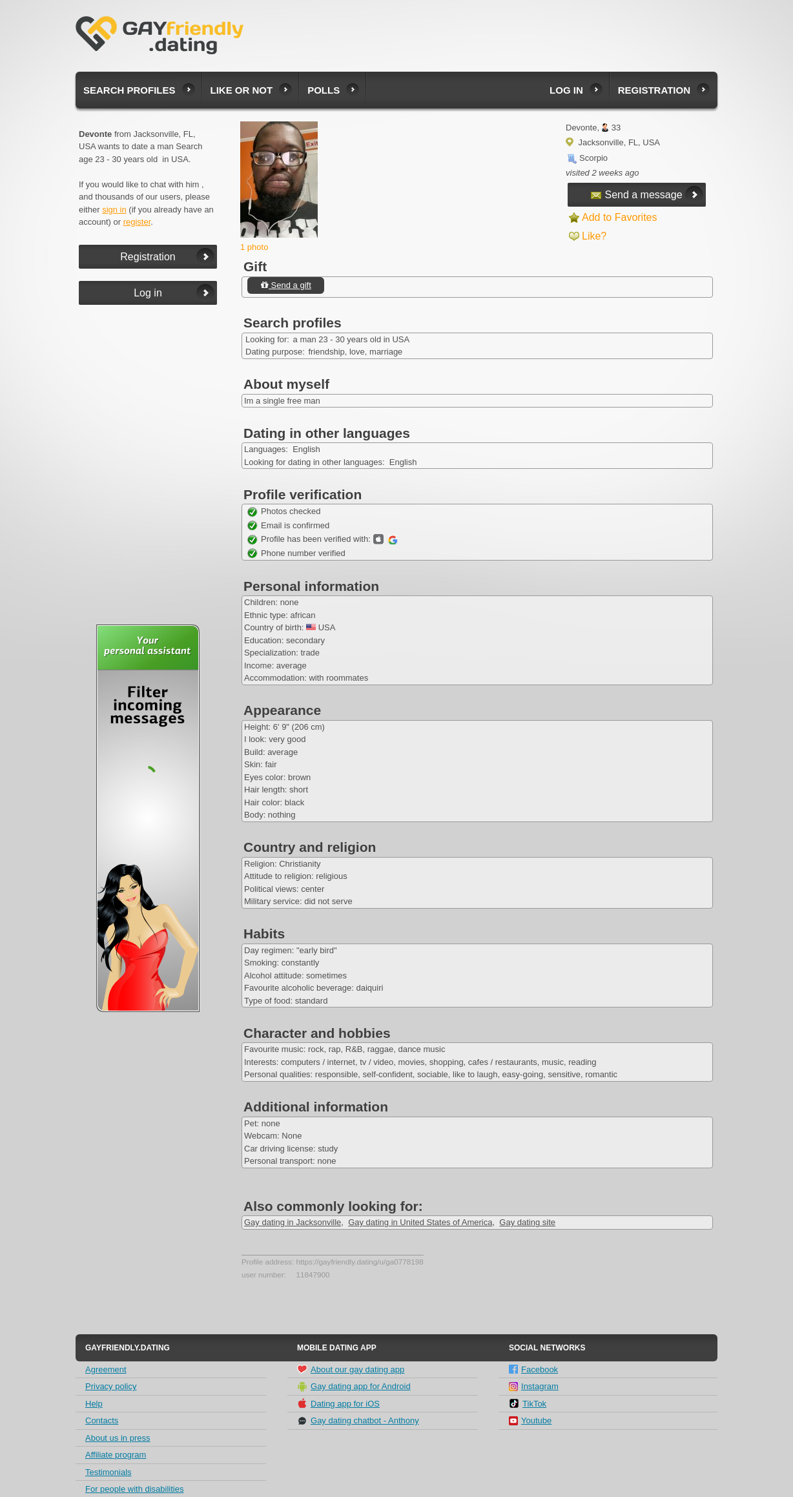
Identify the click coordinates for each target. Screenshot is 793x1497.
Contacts (101, 1420)
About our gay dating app (350, 1369)
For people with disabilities (134, 1489)
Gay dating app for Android (354, 1386)
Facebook (533, 1369)
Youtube (530, 1420)
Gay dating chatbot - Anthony (358, 1421)
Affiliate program (115, 1455)
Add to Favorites (619, 217)
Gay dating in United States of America (420, 1222)
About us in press (117, 1438)
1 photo (254, 247)
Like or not (242, 90)
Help (94, 1404)
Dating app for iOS (338, 1403)
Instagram (534, 1386)
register (137, 222)
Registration (654, 90)
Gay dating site (527, 1222)
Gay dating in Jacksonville (292, 1222)
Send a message (636, 194)
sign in (114, 209)
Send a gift (285, 285)
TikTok (527, 1403)
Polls (323, 90)
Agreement (106, 1369)
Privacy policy (110, 1386)
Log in (566, 90)
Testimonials (108, 1472)
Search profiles (129, 90)
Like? (594, 236)
